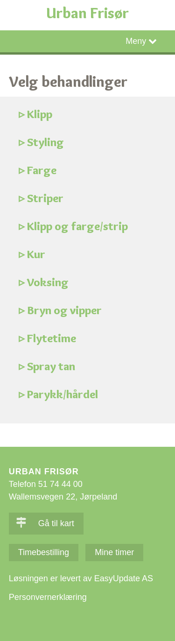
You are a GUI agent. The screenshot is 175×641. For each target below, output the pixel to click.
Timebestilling (43, 552)
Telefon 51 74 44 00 (46, 484)
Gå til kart (45, 523)
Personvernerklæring (48, 597)
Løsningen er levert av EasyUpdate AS (81, 578)
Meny (136, 41)
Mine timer (114, 552)
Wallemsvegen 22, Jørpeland (63, 496)
